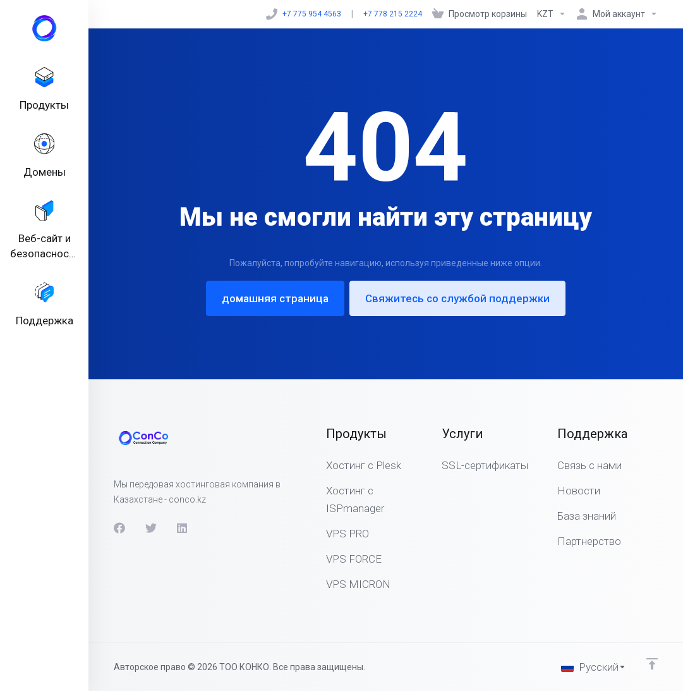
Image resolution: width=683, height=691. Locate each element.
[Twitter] (151, 528)
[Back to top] (652, 664)
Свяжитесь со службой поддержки (457, 298)
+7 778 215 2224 (392, 13)
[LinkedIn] (182, 528)
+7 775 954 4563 (303, 14)
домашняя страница (275, 298)
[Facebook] (119, 528)
